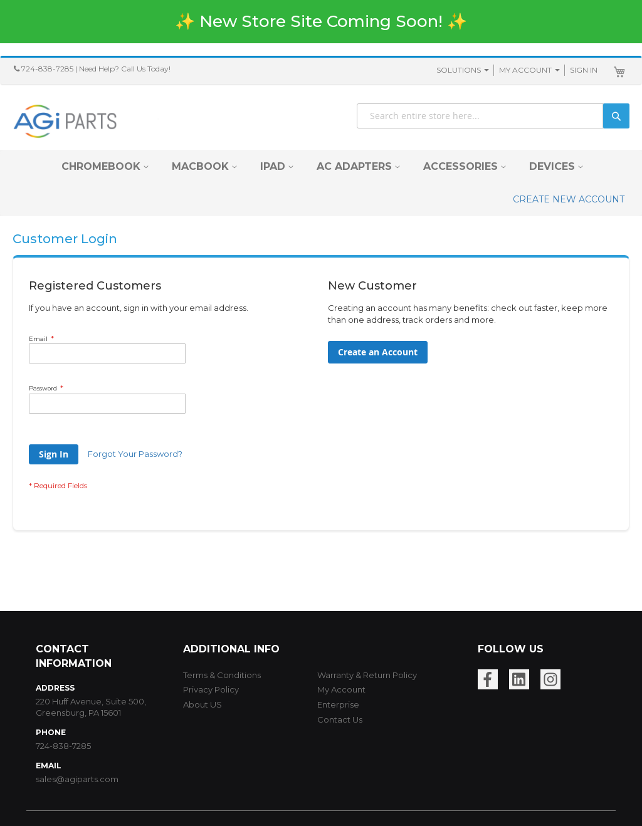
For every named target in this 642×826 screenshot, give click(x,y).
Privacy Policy (211, 689)
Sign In (583, 70)
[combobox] (493, 115)
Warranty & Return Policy (367, 675)
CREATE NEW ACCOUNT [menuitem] (568, 199)
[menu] (321, 183)
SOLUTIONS (458, 70)
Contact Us (339, 719)
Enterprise (338, 704)
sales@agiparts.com (77, 779)
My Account (525, 70)
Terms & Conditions (222, 675)
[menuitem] (101, 166)
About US (202, 704)
